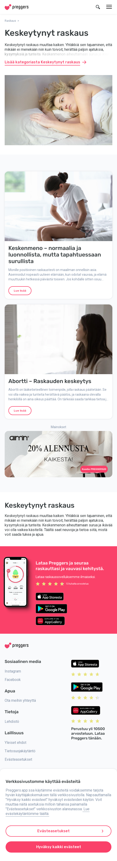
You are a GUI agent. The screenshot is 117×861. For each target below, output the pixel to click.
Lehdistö (12, 721)
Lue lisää (20, 290)
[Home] (16, 7)
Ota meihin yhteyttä (20, 700)
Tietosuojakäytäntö (20, 751)
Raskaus (10, 20)
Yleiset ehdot (15, 742)
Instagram (13, 671)
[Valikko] (109, 7)
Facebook (13, 679)
